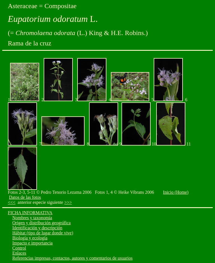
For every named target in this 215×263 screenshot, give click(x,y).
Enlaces (19, 253)
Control (19, 248)
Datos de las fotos (25, 197)
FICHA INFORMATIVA (30, 212)
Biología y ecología (29, 238)
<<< (11, 202)
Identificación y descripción (37, 227)
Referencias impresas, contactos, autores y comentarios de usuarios (72, 258)
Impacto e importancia (32, 243)
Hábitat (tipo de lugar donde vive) (42, 232)
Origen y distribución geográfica (41, 222)
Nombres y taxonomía (32, 217)
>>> (68, 202)
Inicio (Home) (175, 192)
